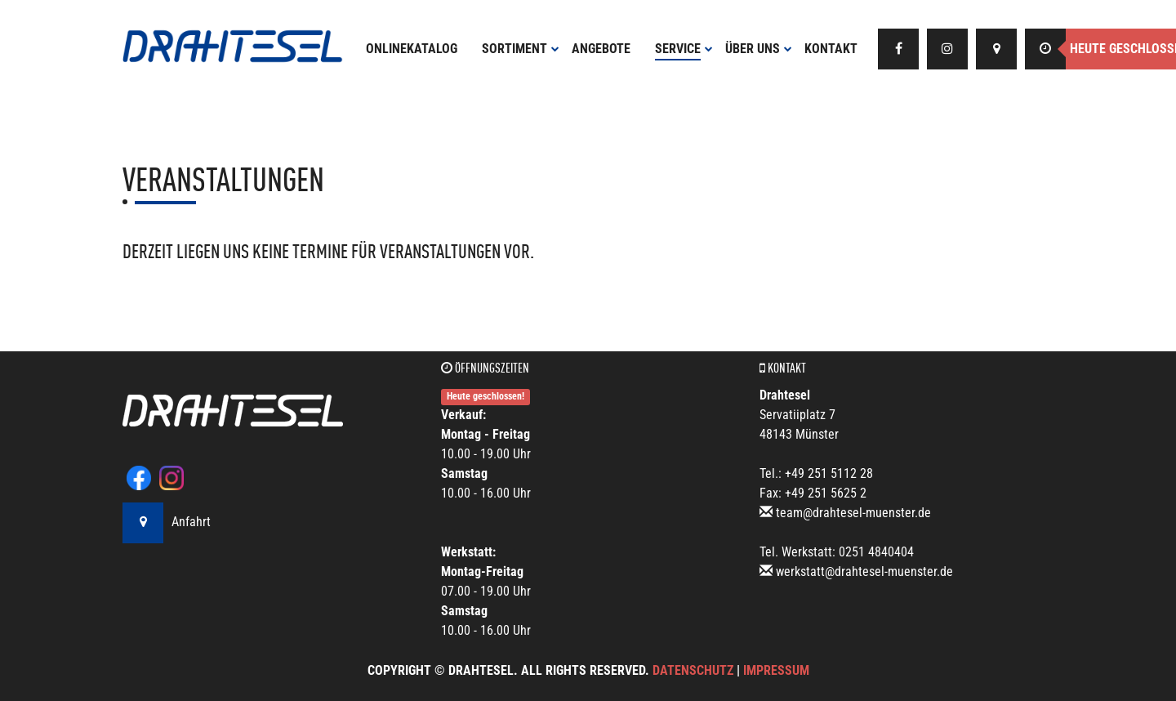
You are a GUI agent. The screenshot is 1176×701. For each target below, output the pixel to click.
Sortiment (520, 48)
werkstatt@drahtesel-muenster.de (864, 571)
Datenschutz (693, 670)
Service (684, 48)
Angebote (601, 48)
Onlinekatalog (411, 48)
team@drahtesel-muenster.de (853, 512)
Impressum (776, 670)
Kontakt (831, 48)
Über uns (758, 48)
